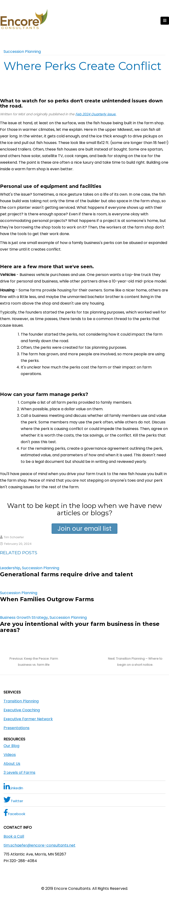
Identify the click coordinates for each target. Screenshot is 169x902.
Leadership (10, 568)
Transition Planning (21, 701)
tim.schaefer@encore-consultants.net (39, 845)
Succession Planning (22, 51)
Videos (10, 754)
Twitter (13, 799)
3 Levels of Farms (19, 772)
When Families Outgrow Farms (47, 599)
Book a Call (14, 836)
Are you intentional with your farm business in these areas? (80, 626)
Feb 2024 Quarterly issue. (95, 114)
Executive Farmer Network (28, 719)
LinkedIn (13, 786)
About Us (12, 763)
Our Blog (11, 745)
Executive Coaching (22, 710)
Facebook (14, 812)
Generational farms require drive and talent (66, 574)
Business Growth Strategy (24, 617)
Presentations (16, 728)
